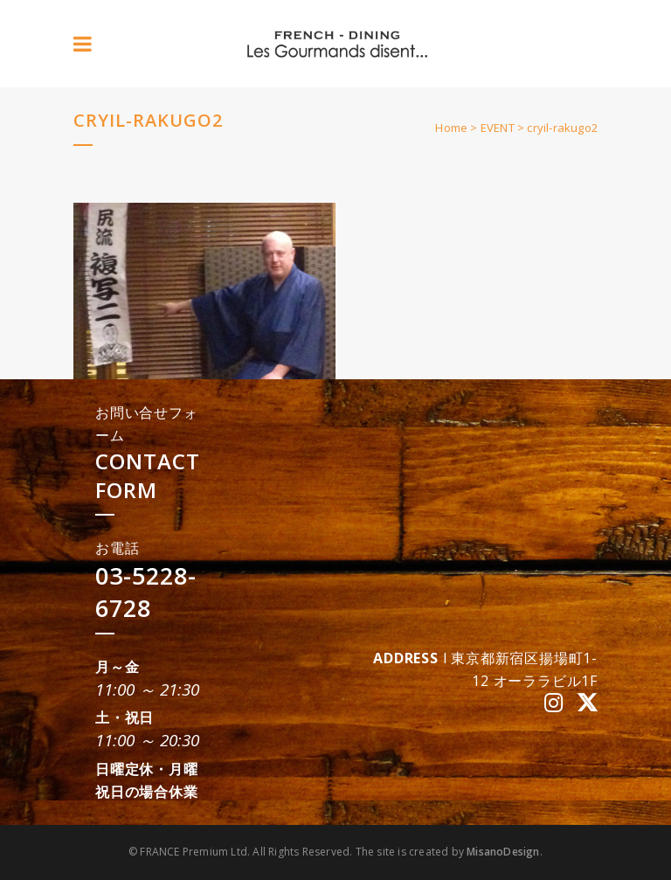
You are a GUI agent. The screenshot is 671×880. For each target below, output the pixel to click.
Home (451, 127)
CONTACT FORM (147, 475)
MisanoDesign (503, 851)
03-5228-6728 (146, 591)
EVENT (498, 127)
